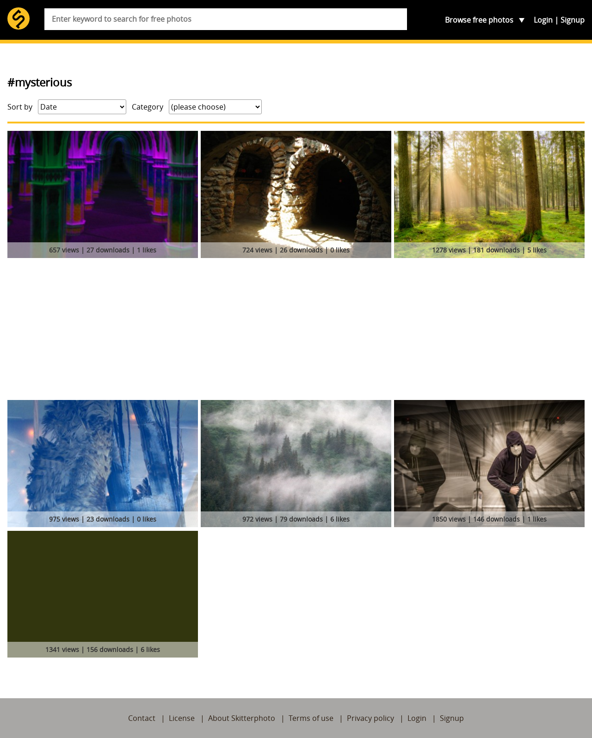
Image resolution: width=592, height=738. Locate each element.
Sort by (19, 107)
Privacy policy (370, 718)
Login (543, 20)
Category (147, 107)
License (182, 718)
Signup (573, 20)
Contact (141, 718)
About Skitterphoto (241, 718)
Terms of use (311, 718)
